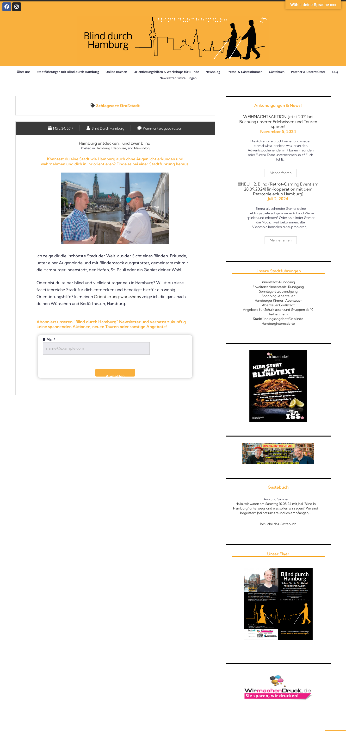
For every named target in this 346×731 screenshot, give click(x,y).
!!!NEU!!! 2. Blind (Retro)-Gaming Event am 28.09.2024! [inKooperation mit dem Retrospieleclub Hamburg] (278, 188)
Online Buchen (116, 72)
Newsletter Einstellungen (178, 78)
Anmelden (115, 375)
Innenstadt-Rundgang (278, 282)
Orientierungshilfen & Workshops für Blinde (166, 72)
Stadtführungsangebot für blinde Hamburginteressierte (278, 321)
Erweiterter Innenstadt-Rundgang (278, 287)
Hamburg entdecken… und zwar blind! (115, 143)
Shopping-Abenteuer (278, 296)
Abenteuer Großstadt (278, 305)
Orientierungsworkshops (117, 296)
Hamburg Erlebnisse (111, 148)
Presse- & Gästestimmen (244, 72)
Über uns (23, 72)
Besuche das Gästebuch (278, 524)
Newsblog (212, 72)
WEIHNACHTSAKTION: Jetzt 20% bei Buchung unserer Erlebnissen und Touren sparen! (278, 121)
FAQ (335, 72)
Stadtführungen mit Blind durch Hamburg (68, 72)
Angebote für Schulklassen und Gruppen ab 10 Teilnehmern (278, 311)
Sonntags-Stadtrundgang (278, 291)
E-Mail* (49, 339)
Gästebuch (276, 72)
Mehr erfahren (283, 172)
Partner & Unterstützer (308, 72)
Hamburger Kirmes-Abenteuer (278, 300)
